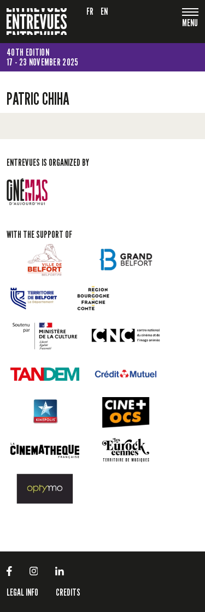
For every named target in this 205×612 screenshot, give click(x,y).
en (104, 11)
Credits (68, 592)
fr (90, 11)
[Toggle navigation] (190, 23)
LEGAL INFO (22, 592)
